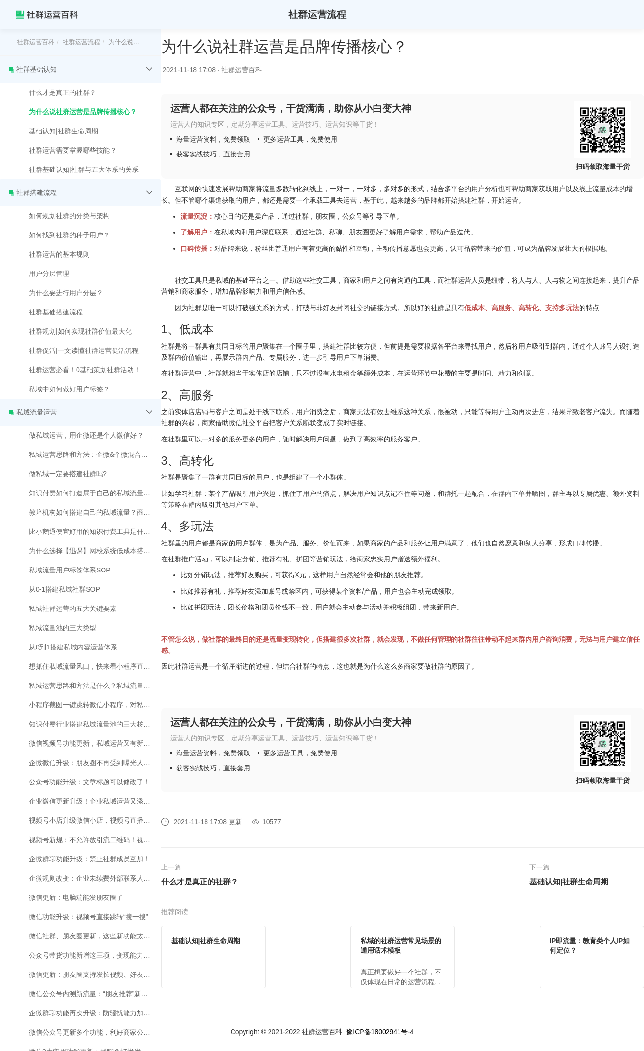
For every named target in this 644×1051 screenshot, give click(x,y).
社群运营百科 (35, 42)
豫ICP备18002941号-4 (379, 1032)
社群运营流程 (81, 42)
